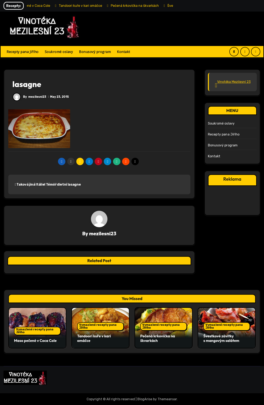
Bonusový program (95, 51)
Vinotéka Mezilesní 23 (234, 82)
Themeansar (167, 399)
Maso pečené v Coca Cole (35, 340)
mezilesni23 (37, 97)
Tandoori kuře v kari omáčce (94, 338)
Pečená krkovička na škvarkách (157, 338)
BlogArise (144, 399)
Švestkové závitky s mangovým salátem (221, 338)
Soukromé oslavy (59, 51)
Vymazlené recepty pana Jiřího (34, 331)
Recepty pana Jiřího (23, 51)
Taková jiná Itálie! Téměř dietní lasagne (48, 184)
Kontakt (123, 51)
